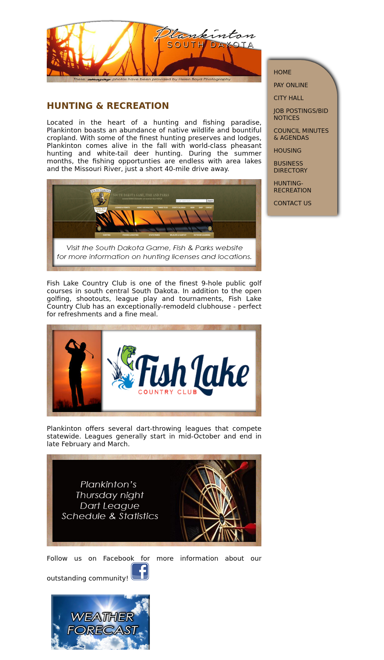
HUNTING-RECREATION (292, 187)
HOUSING (288, 150)
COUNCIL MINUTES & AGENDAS (301, 134)
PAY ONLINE (291, 85)
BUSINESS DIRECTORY (290, 167)
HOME (283, 72)
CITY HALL (288, 98)
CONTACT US (292, 203)
